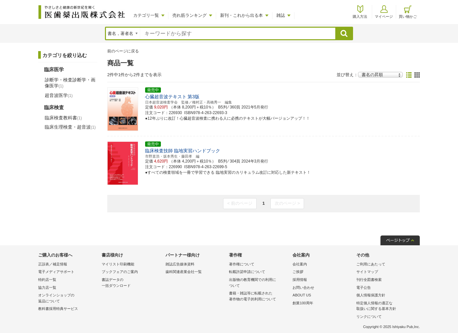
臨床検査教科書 (63, 117)
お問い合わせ (303, 287)
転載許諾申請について (247, 272)
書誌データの (132, 283)
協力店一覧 (47, 287)
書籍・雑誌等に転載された (259, 296)
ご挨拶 (298, 272)
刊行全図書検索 (369, 280)
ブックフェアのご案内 (120, 272)
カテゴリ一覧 (146, 15)
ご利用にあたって (370, 264)
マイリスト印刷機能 (118, 264)
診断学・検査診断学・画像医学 (70, 82)
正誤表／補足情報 (52, 264)
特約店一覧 (47, 280)
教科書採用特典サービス (58, 309)
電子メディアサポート (56, 272)
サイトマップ (367, 272)
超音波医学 (59, 95)
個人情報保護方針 (370, 295)
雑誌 (280, 15)
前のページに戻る (123, 51)
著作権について (241, 264)
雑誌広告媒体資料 (179, 264)
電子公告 (363, 287)
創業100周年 (303, 303)
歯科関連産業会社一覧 (183, 272)
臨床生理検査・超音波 (70, 127)
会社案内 (300, 264)
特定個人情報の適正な (386, 306)
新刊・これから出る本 (241, 15)
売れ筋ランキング (189, 15)
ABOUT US (302, 295)
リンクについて (369, 316)
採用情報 (300, 280)
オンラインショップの (68, 298)
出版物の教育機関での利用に (259, 283)
